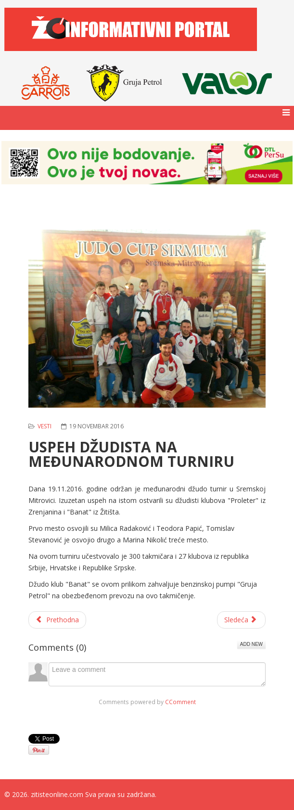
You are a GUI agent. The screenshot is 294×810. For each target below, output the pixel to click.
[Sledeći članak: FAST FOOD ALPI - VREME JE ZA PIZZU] (241, 620)
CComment (180, 702)
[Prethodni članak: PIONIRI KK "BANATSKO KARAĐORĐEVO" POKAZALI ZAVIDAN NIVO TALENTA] (57, 620)
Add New (251, 644)
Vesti (44, 426)
